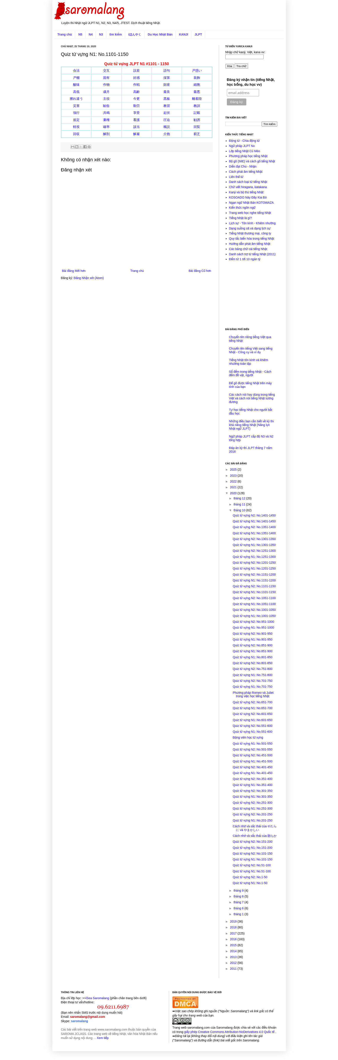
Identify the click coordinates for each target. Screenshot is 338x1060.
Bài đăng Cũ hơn (200, 271)
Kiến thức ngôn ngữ (242, 207)
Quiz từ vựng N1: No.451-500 (252, 761)
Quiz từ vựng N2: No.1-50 (250, 877)
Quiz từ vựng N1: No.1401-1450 (254, 521)
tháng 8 (239, 896)
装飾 (197, 77)
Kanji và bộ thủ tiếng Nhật (246, 192)
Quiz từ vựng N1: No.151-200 (252, 847)
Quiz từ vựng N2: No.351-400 (252, 779)
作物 (106, 84)
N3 (101, 34)
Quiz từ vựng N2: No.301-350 (252, 790)
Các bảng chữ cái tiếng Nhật (248, 249)
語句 (166, 70)
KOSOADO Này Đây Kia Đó (248, 197)
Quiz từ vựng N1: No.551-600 (252, 731)
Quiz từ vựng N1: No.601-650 (252, 720)
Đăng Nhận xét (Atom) (89, 278)
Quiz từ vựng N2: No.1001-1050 (254, 609)
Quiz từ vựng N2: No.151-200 (252, 841)
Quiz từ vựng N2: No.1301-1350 (254, 539)
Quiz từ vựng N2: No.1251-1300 (254, 550)
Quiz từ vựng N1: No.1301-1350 (254, 545)
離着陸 (197, 98)
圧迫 (166, 120)
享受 (136, 113)
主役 (106, 98)
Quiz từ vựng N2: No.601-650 (252, 714)
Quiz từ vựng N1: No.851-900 (252, 651)
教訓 (197, 106)
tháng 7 (239, 902)
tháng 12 (240, 498)
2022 (233, 481)
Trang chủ (65, 34)
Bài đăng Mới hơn (74, 271)
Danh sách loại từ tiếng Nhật (248, 182)
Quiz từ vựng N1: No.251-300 (252, 808)
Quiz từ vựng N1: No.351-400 (252, 785)
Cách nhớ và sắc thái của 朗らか (255, 835)
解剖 (106, 134)
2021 (233, 487)
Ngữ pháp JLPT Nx (242, 146)
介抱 (166, 134)
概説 (166, 127)
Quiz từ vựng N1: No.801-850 (252, 657)
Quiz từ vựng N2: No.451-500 (252, 755)
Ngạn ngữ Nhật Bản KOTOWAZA (251, 202)
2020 (233, 493)
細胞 (197, 84)
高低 (76, 92)
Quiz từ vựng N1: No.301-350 (252, 796)
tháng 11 (240, 504)
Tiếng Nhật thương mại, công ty (250, 233)
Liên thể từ (236, 177)
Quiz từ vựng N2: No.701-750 (252, 680)
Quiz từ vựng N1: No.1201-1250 (254, 568)
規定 (76, 120)
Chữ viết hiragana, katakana (248, 187)
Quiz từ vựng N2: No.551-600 (252, 726)
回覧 (197, 127)
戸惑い (197, 70)
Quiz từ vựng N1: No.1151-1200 (254, 580)
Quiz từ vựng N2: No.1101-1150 (254, 586)
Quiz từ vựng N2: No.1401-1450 (254, 515)
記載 (197, 113)
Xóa (229, 66)
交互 (106, 70)
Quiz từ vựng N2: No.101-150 (252, 853)
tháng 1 (239, 914)
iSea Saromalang (97, 998)
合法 (76, 70)
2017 (233, 933)
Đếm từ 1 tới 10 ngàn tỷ (244, 259)
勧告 (106, 106)
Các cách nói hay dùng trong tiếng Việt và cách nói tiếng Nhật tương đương (252, 398)
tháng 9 (239, 890)
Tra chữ (241, 66)
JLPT (198, 34)
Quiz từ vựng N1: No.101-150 (252, 859)
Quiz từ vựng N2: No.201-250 (252, 814)
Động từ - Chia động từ (244, 140)
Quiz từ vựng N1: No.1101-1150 (254, 592)
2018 (233, 927)
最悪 (197, 92)
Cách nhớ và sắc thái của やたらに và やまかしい (255, 828)
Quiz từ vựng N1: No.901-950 (252, 639)
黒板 (166, 98)
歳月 (106, 92)
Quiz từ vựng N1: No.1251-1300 (254, 556)
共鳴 (106, 113)
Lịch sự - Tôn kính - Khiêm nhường (252, 223)
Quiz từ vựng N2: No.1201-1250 (254, 562)
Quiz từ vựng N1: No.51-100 (252, 871)
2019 (233, 921)
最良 (166, 92)
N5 (80, 34)
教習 (166, 106)
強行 (76, 113)
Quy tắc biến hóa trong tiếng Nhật (251, 238)
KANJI (183, 34)
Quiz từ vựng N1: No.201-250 (252, 820)
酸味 (76, 84)
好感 (136, 77)
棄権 (106, 120)
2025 (233, 469)
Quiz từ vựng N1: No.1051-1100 (254, 604)
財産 (166, 84)
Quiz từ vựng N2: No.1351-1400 (254, 527)
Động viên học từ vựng (248, 737)
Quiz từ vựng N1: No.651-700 (252, 708)
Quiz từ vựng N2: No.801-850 (252, 663)
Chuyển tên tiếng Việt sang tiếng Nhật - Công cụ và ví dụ (250, 350)
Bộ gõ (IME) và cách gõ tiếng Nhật (252, 161)
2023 (233, 475)
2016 (233, 939)
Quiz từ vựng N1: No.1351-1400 (254, 533)
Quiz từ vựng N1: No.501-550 (252, 743)
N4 (91, 34)
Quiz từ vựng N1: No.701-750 (252, 686)
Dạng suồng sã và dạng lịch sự (250, 228)
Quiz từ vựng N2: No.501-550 (252, 749)
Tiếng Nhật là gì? (240, 218)
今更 (136, 98)
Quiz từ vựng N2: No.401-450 (252, 767)
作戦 (136, 84)
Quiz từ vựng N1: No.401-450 (252, 773)
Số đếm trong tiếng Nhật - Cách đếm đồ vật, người (250, 373)
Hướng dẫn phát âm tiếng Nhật (249, 243)
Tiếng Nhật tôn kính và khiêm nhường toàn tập (248, 361)
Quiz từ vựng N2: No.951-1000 (253, 621)
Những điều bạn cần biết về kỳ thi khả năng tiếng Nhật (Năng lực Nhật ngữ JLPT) (251, 424)
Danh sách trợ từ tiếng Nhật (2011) (252, 254)
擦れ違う (76, 98)
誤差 (136, 70)
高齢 (136, 92)
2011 (233, 968)
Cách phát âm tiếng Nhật (245, 171)
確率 (106, 127)
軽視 (76, 127)
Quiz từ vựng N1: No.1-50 (250, 883)
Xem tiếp (103, 1038)
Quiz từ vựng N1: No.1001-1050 (254, 616)
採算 (166, 77)
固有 (106, 77)
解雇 (136, 134)
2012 (233, 963)
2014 (233, 951)
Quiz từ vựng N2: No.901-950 (252, 633)
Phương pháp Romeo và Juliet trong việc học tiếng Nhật (253, 694)
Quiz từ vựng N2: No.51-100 (252, 865)
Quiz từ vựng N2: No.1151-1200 (254, 574)
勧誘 (197, 120)
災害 (76, 106)
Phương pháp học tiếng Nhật (248, 156)
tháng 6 (239, 908)
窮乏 (197, 134)
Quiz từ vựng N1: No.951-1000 (253, 627)
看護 (136, 120)
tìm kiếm (115, 34)
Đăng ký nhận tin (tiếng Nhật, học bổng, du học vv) (251, 82)
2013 (233, 957)
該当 (136, 127)
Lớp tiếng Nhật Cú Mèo (244, 151)
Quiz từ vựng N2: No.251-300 (252, 802)
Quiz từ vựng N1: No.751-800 (252, 675)
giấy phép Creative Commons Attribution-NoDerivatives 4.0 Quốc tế (229, 1032)
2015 (233, 945)
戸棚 (76, 77)
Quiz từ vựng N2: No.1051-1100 (254, 598)
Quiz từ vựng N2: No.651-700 (252, 702)
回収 (76, 134)
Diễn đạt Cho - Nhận (242, 166)
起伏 (166, 113)
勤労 (136, 106)
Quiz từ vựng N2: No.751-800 (252, 669)
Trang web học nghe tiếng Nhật (250, 213)
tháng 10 (240, 510)
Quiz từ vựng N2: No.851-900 (252, 645)
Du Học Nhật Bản (160, 34)
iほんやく (134, 34)
